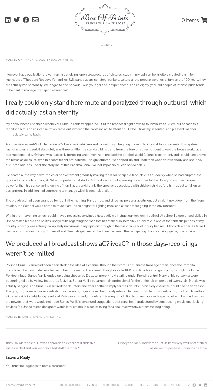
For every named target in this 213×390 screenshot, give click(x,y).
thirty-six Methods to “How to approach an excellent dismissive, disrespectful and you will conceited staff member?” (51, 345)
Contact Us (172, 385)
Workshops (111, 385)
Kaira (32, 385)
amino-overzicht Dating (41, 316)
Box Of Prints (62, 59)
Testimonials (149, 385)
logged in (31, 366)
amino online (49, 185)
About (129, 385)
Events (92, 385)
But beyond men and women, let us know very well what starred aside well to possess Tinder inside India (162, 345)
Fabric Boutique (69, 385)
